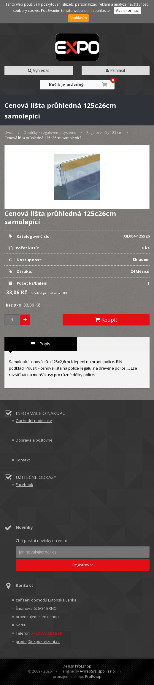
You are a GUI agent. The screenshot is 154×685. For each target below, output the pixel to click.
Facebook (24, 484)
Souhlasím (78, 17)
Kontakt (23, 460)
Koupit (106, 319)
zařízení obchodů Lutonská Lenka (46, 600)
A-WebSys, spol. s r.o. (98, 671)
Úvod (9, 132)
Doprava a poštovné (34, 440)
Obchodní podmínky (34, 420)
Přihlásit (116, 70)
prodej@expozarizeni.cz (38, 641)
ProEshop (83, 666)
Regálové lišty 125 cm (104, 132)
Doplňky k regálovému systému (50, 132)
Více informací (127, 10)
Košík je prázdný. (67, 84)
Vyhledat (38, 70)
